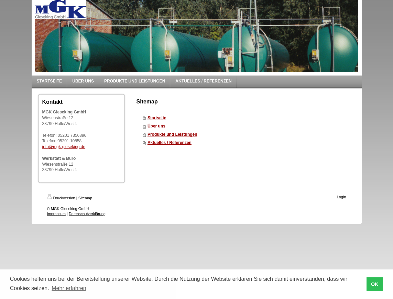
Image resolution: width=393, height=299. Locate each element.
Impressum (56, 214)
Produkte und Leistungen (172, 134)
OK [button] (375, 284)
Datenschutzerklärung (87, 214)
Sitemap (85, 198)
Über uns (156, 126)
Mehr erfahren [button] (69, 288)
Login (341, 197)
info (45, 146)
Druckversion (61, 198)
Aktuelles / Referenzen (170, 142)
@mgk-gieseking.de (67, 146)
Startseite (157, 117)
